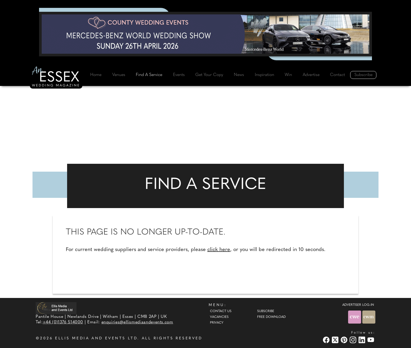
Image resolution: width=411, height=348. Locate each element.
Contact (337, 75)
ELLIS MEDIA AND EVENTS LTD (96, 338)
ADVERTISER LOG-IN (358, 305)
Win (288, 75)
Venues (118, 75)
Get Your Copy (209, 75)
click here (218, 249)
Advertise (311, 75)
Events (179, 75)
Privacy (216, 322)
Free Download (271, 317)
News (239, 75)
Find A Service (149, 75)
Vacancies (219, 317)
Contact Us (220, 311)
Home (95, 75)
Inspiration (264, 75)
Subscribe (363, 75)
